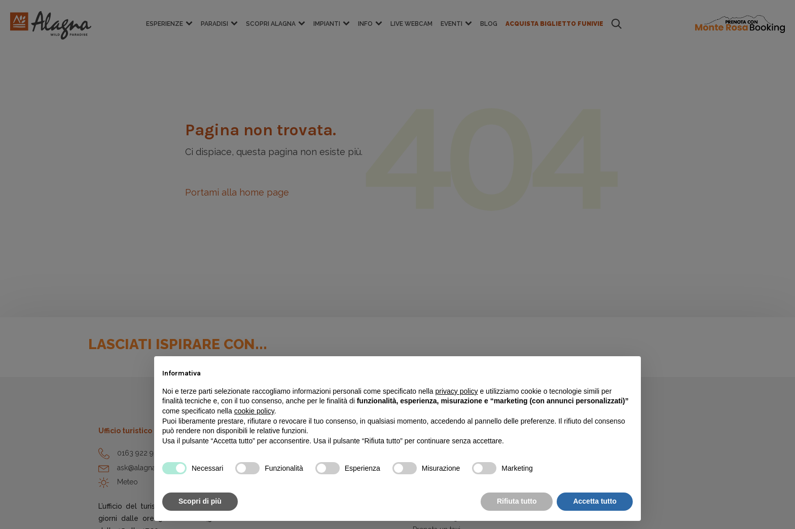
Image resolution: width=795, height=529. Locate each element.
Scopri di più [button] (200, 501)
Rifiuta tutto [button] (517, 501)
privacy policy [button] (457, 391)
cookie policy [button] (254, 411)
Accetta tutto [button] (595, 501)
